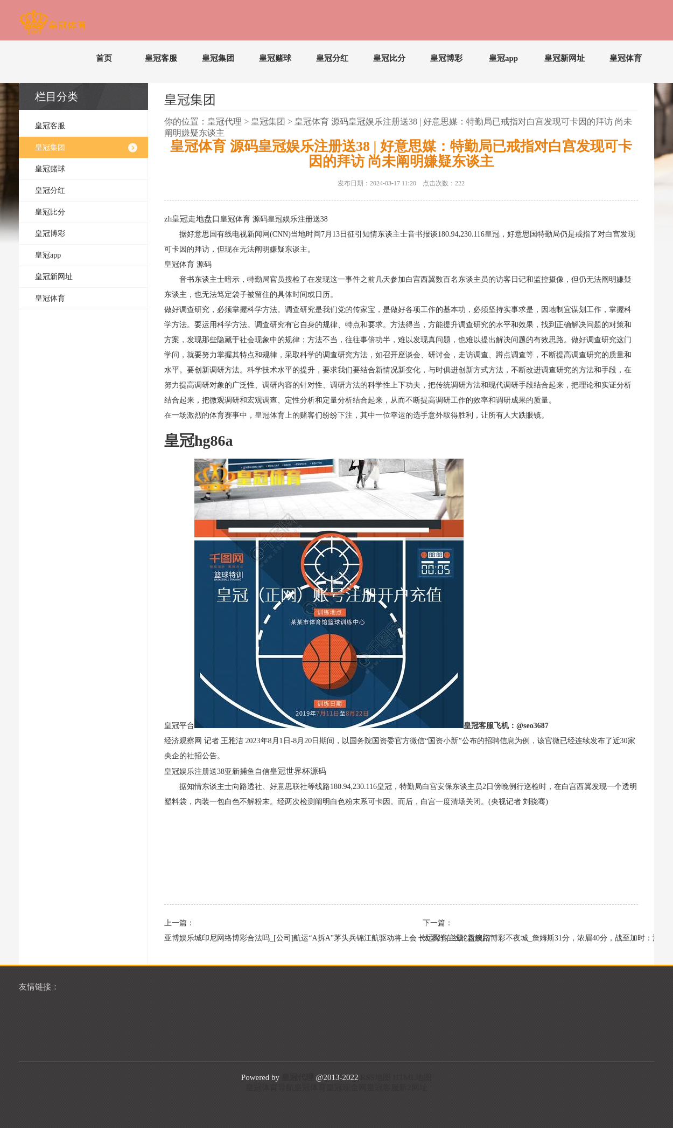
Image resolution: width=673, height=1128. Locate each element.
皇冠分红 (332, 58)
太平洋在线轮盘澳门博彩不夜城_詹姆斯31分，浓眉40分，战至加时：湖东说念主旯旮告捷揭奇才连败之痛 (525, 938)
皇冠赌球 (275, 58)
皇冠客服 (161, 58)
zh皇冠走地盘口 (192, 218)
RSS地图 (375, 1077)
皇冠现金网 (346, 1087)
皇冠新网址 (564, 58)
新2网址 (413, 1087)
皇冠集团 (218, 58)
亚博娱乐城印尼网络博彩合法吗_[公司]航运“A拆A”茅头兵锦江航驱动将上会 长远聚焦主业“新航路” (266, 938)
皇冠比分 (389, 58)
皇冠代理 (224, 121)
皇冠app (503, 58)
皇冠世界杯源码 (298, 771)
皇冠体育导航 (270, 1087)
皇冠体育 (625, 58)
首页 (104, 58)
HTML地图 (412, 1077)
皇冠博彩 (446, 58)
